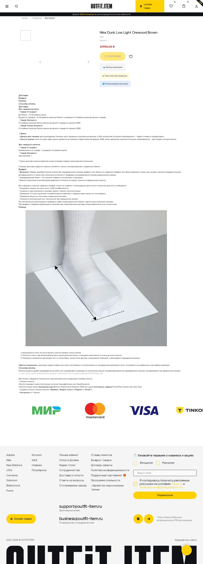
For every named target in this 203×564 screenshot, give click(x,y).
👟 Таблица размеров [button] (112, 67)
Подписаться (165, 495)
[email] (165, 473)
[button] (151, 6)
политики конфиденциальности (161, 487)
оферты (176, 484)
